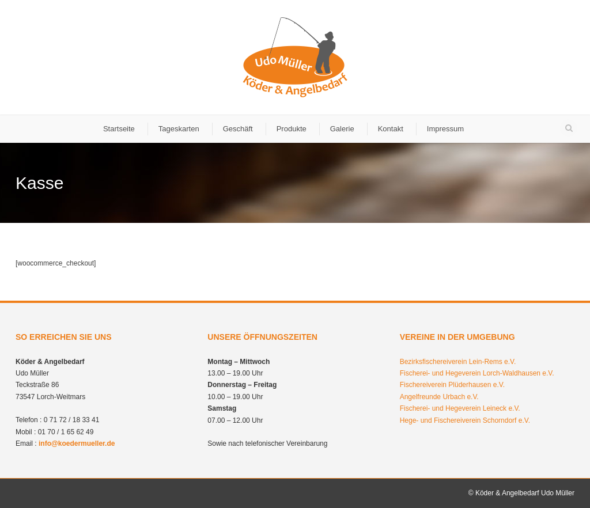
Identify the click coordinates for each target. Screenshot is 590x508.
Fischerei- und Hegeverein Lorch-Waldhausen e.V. (477, 373)
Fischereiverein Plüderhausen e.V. (452, 385)
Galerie (342, 128)
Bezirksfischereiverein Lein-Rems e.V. (458, 362)
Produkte (292, 128)
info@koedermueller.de (77, 443)
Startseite (119, 128)
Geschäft (238, 128)
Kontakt (390, 128)
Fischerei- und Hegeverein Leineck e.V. (460, 408)
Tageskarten (178, 128)
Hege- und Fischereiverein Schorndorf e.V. (465, 420)
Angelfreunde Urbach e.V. (439, 397)
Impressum (445, 128)
